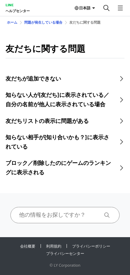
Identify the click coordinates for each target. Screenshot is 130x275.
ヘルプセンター (18, 10)
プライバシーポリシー (91, 246)
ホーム (12, 22)
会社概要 (27, 246)
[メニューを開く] (120, 8)
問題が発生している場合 (43, 22)
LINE (10, 4)
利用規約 (53, 246)
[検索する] (106, 8)
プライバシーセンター (65, 253)
